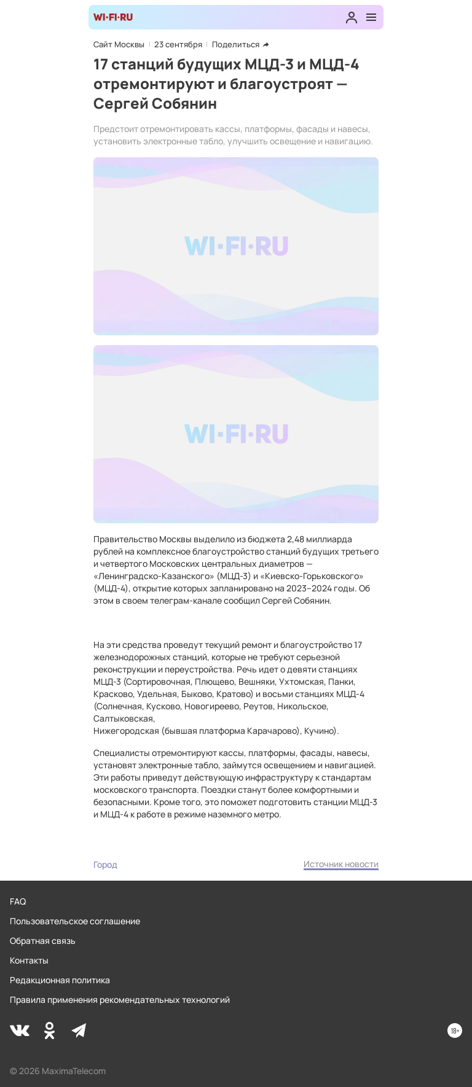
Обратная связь (43, 940)
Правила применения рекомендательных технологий (120, 999)
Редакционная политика (60, 980)
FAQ (18, 901)
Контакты (29, 960)
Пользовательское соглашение (75, 921)
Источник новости (341, 864)
